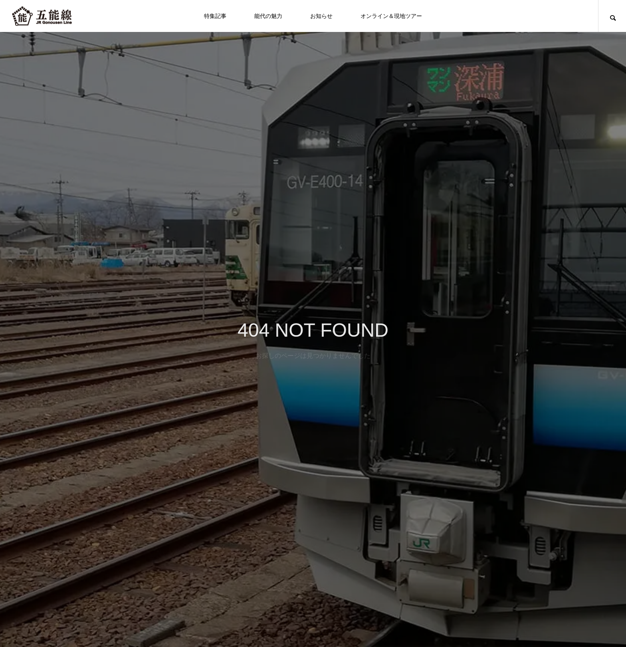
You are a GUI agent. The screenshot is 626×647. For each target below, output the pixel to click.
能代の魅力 (268, 16)
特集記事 (215, 16)
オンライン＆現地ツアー (391, 16)
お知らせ (321, 16)
